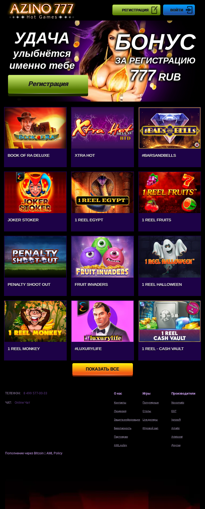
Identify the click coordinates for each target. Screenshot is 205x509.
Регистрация (135, 10)
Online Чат (22, 402)
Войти (176, 10)
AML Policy (54, 453)
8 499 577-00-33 (35, 393)
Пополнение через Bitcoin (25, 453)
